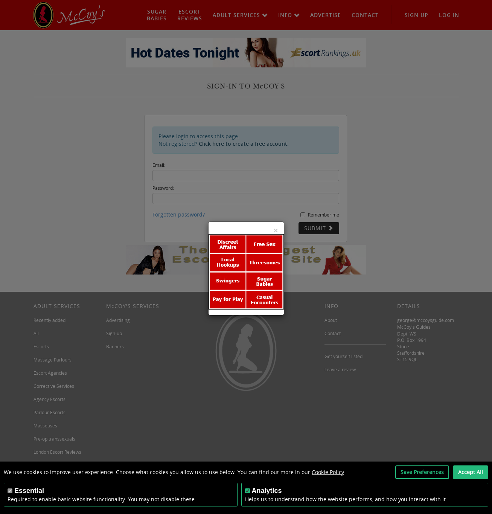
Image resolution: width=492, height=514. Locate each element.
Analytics (267, 490)
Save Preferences (422, 472)
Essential (29, 490)
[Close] (275, 230)
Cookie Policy (328, 472)
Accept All (470, 472)
